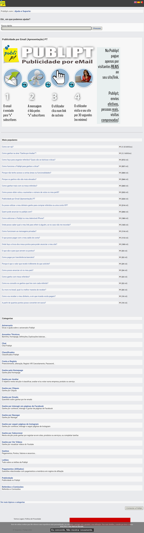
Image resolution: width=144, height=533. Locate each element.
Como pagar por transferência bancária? (18, 257)
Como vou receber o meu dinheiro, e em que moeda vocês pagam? (29, 296)
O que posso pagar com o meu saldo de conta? (21, 238)
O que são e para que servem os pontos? (18, 251)
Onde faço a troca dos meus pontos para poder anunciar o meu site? (29, 244)
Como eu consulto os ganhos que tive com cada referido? (25, 283)
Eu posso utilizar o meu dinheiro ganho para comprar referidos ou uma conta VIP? (35, 205)
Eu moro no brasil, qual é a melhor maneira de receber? (24, 290)
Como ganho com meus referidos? (16, 277)
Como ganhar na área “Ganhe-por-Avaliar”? (19, 153)
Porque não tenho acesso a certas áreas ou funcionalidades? (26, 173)
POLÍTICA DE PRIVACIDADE (71, 526)
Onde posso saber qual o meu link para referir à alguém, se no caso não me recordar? (36, 225)
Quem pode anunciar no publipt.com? (17, 212)
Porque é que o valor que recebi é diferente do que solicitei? (26, 264)
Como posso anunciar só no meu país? (17, 270)
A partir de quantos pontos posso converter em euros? (24, 303)
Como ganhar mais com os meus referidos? (19, 186)
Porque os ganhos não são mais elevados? (19, 179)
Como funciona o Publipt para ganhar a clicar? (20, 166)
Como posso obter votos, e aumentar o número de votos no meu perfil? (30, 192)
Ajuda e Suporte (22, 11)
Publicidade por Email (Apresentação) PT (18, 199)
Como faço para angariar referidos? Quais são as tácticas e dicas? (28, 160)
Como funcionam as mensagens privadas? (19, 231)
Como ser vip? (7, 147)
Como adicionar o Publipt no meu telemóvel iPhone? (23, 218)
